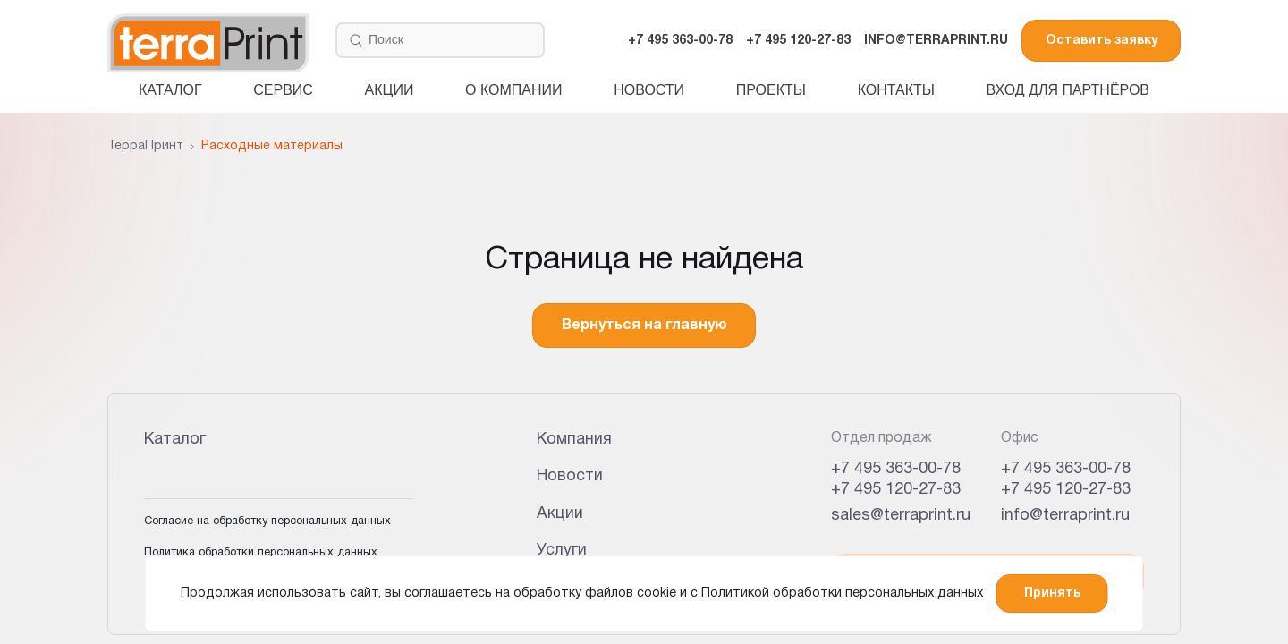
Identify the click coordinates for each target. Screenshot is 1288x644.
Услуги (562, 550)
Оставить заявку (1101, 41)
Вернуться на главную (644, 325)
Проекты (771, 89)
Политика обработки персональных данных (260, 552)
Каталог (170, 89)
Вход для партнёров (1068, 89)
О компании (514, 89)
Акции (389, 89)
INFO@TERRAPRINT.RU (936, 41)
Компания (574, 439)
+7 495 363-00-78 (680, 41)
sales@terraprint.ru (900, 515)
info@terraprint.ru (1065, 515)
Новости (649, 89)
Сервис (283, 89)
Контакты (896, 89)
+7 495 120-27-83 (798, 41)
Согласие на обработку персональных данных (267, 521)
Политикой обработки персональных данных (842, 593)
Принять (1052, 593)
